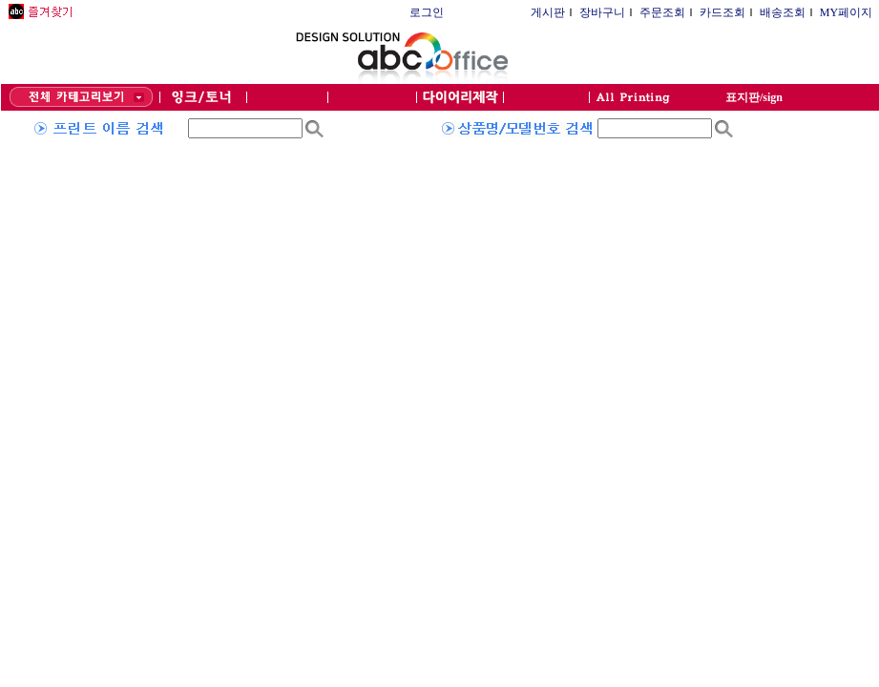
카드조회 (722, 12)
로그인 (426, 12)
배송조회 (783, 12)
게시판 (548, 12)
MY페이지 (846, 12)
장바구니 (602, 12)
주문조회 (662, 12)
